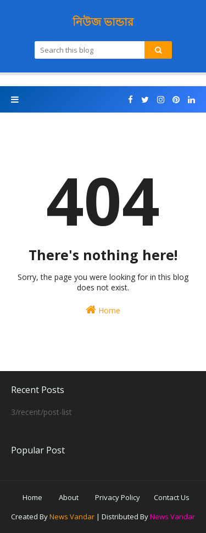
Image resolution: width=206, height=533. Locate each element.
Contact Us (172, 497)
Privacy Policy (117, 497)
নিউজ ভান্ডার (103, 21)
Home (103, 310)
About (69, 497)
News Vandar (71, 516)
